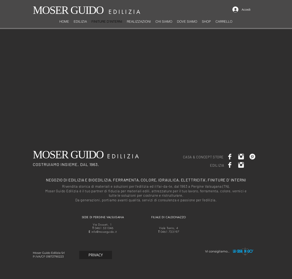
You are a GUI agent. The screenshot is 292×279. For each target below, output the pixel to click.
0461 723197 (168, 232)
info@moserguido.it (104, 232)
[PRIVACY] (95, 255)
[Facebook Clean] (230, 156)
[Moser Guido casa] (241, 156)
